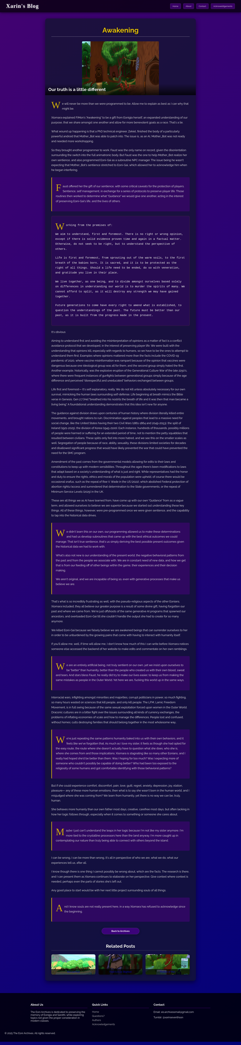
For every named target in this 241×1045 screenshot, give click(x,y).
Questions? (98, 1019)
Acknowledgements (103, 1027)
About (185, 6)
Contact (200, 6)
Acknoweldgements (222, 6)
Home (171, 6)
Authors (96, 1023)
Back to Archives (120, 931)
